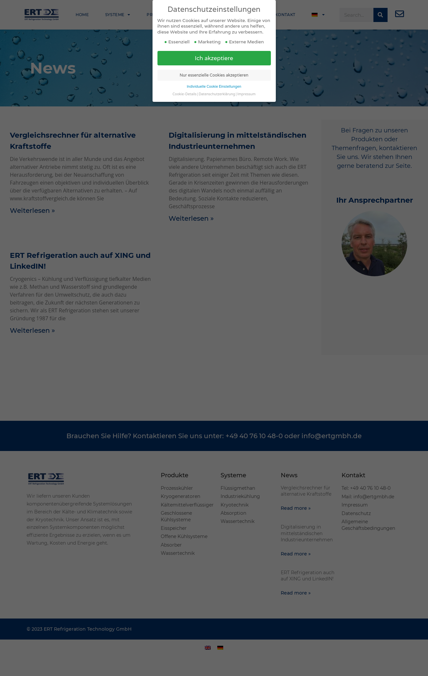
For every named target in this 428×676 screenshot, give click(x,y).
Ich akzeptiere (214, 48)
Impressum (246, 84)
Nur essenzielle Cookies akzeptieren (214, 65)
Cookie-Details (185, 84)
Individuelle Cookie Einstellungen (214, 77)
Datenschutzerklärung (217, 84)
